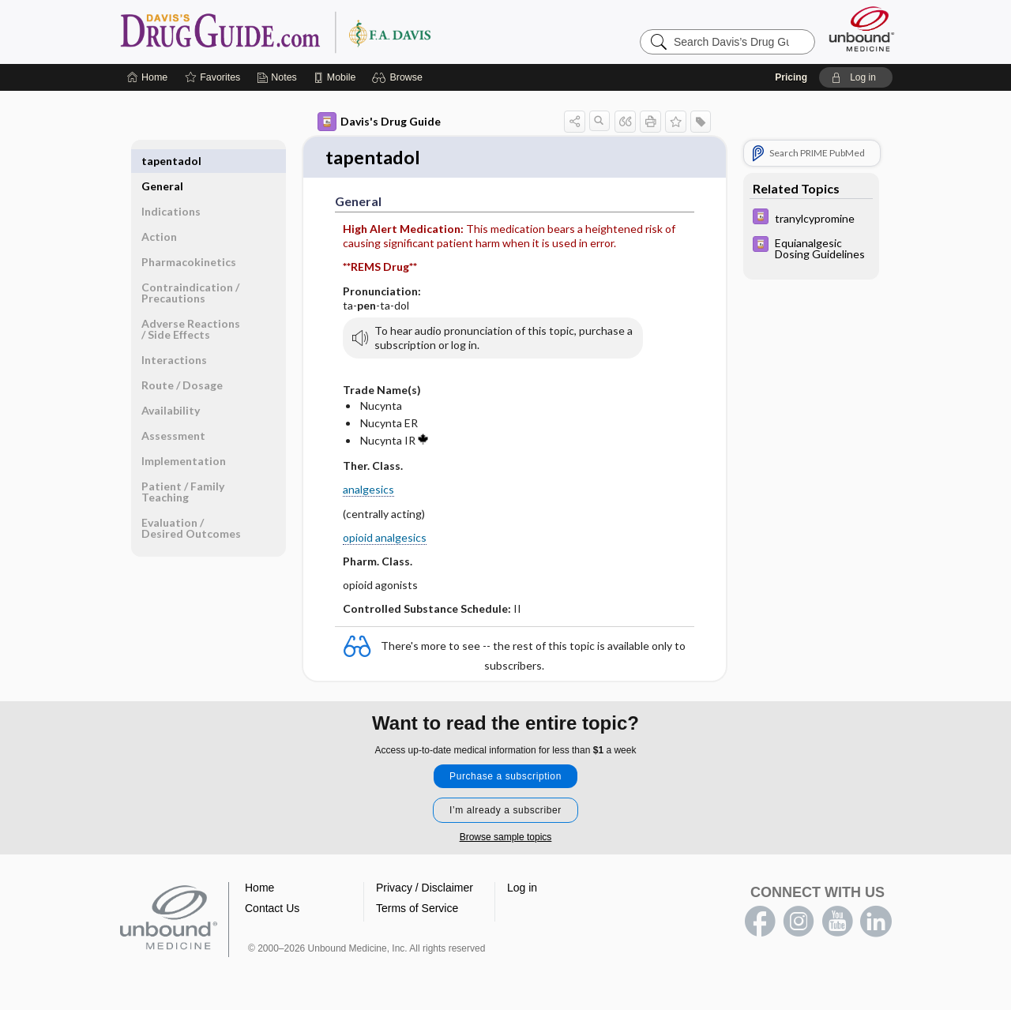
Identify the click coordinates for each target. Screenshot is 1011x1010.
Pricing (791, 77)
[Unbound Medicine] (861, 29)
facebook (760, 923)
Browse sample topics (506, 838)
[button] (399, 77)
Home (259, 889)
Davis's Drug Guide (379, 121)
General (162, 160)
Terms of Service (417, 909)
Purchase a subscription (505, 777)
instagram (798, 923)
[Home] (147, 77)
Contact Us (272, 909)
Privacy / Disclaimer (424, 889)
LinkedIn (876, 923)
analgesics (368, 490)
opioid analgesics (385, 538)
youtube (837, 923)
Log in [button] (522, 889)
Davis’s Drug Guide (315, 31)
